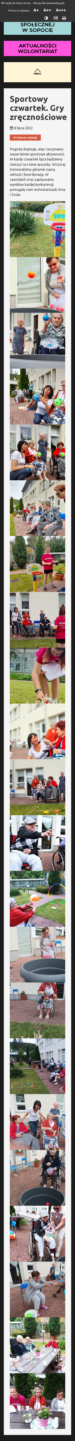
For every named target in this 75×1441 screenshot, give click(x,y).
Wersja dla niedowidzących (49, 3)
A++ (47, 10)
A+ (36, 10)
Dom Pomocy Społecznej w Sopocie (37, 24)
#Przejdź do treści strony (16, 3)
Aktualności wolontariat (37, 48)
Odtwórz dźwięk (25, 137)
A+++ (61, 10)
